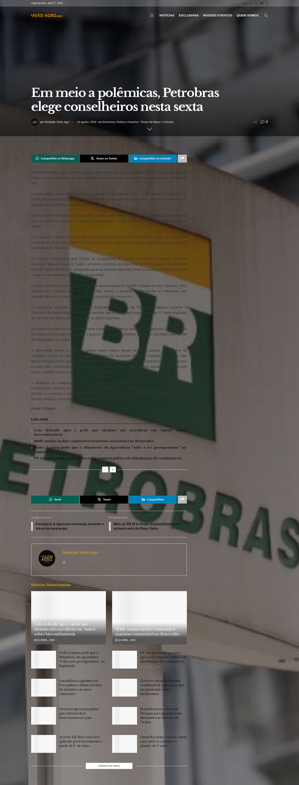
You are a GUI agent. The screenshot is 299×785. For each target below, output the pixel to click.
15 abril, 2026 (150, 667)
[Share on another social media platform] (182, 159)
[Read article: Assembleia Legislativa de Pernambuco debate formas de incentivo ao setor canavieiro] (43, 688)
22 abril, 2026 (125, 640)
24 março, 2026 (151, 751)
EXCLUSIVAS (189, 15)
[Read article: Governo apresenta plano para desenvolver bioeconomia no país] (43, 716)
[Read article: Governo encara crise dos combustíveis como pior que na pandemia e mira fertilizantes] (124, 688)
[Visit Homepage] (46, 15)
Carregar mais (109, 766)
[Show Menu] (152, 15)
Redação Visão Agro (57, 121)
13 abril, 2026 (69, 699)
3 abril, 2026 (68, 723)
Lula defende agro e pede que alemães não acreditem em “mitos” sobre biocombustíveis (65, 629)
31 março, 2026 (151, 727)
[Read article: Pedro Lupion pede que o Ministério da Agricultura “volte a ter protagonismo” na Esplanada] (43, 660)
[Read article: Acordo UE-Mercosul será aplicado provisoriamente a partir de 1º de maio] (43, 744)
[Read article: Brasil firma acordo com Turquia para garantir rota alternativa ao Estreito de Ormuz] (124, 716)
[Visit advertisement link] (109, 483)
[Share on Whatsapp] (55, 159)
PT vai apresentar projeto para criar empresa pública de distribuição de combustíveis (108, 458)
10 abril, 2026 (150, 699)
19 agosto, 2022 (86, 121)
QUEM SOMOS (248, 15)
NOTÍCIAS (166, 15)
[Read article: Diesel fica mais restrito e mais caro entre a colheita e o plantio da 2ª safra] (124, 744)
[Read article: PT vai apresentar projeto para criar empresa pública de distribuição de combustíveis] (124, 660)
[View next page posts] (113, 469)
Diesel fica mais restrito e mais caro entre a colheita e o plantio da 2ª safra (163, 742)
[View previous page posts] (105, 469)
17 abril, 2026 (69, 671)
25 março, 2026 (70, 751)
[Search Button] (266, 15)
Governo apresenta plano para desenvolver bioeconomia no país (79, 713)
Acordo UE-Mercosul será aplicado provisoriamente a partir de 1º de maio (80, 742)
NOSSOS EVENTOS (217, 15)
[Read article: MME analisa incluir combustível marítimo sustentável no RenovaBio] (149, 618)
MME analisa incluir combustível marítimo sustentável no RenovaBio (94, 441)
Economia (109, 121)
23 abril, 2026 (44, 640)
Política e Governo (127, 121)
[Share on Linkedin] (153, 159)
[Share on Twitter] (104, 159)
